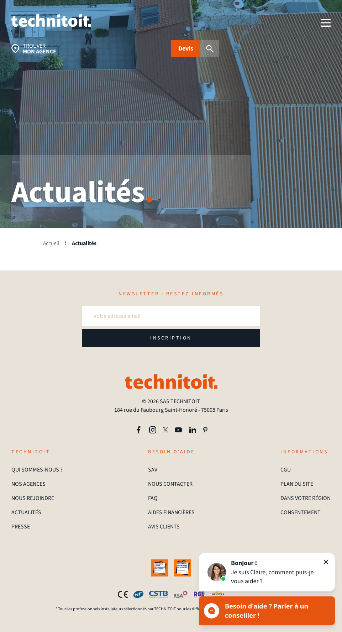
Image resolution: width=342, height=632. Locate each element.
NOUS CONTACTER (170, 484)
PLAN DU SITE (296, 484)
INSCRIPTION (171, 338)
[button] (267, 572)
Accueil (51, 243)
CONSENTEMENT (300, 512)
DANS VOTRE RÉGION (305, 498)
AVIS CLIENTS (164, 527)
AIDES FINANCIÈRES (171, 512)
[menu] (326, 23)
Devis (185, 48)
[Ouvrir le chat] (267, 610)
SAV (152, 470)
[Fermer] (326, 562)
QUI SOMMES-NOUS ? (37, 470)
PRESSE (20, 527)
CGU (285, 470)
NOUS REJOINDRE (32, 498)
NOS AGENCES (28, 484)
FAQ (153, 498)
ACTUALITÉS (26, 512)
